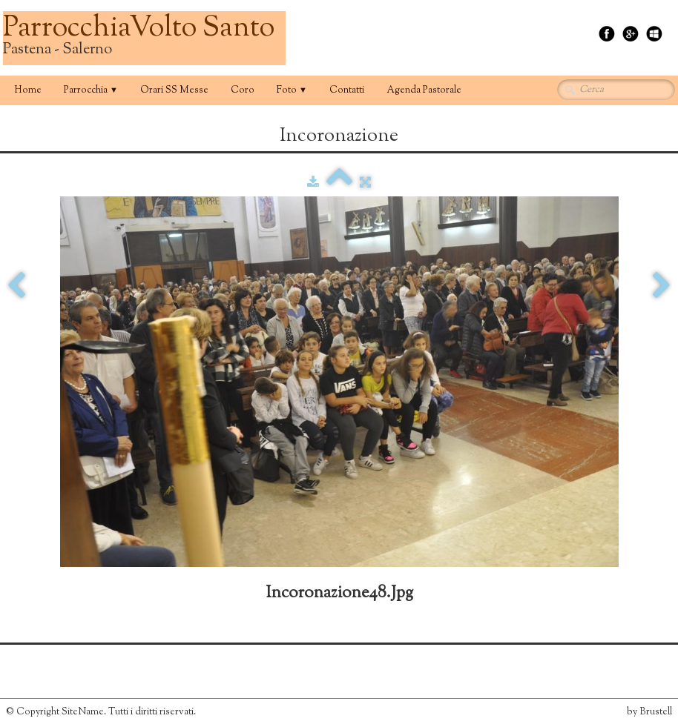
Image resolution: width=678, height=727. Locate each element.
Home (28, 90)
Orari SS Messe (174, 90)
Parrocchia (91, 90)
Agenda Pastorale (423, 90)
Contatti (346, 90)
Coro (242, 90)
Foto (292, 90)
